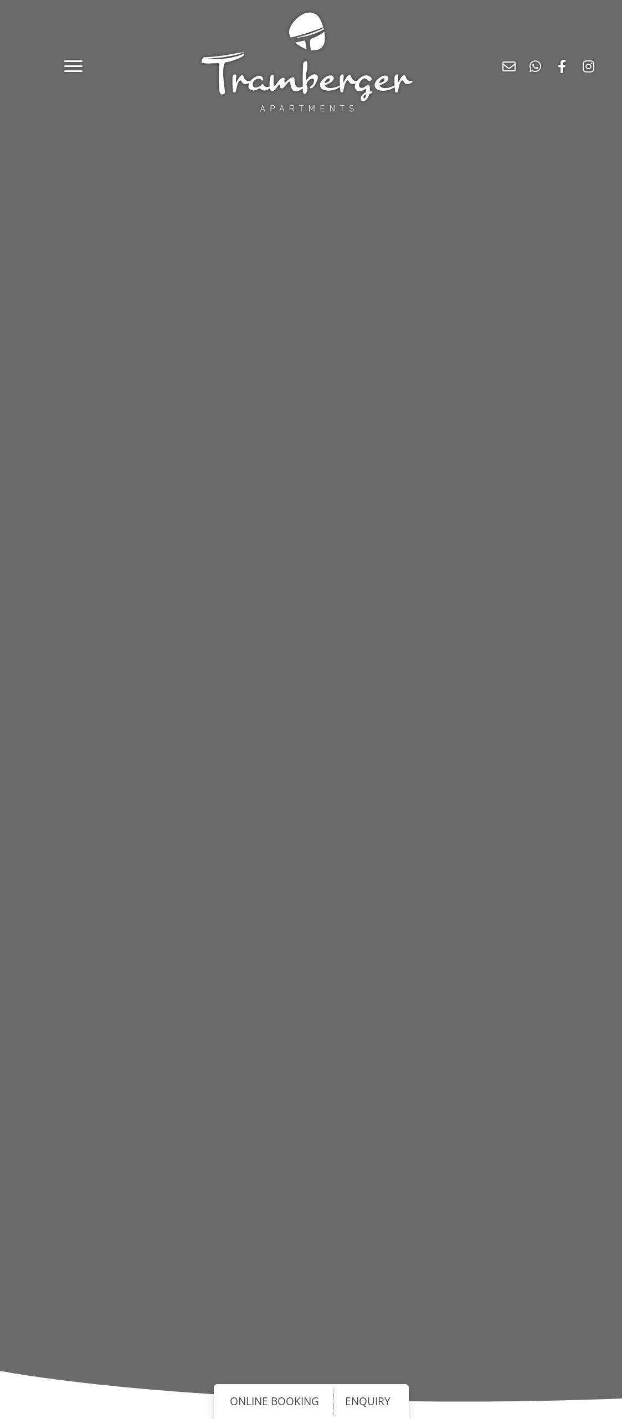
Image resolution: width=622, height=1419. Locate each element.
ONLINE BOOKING (274, 1402)
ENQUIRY (367, 1402)
